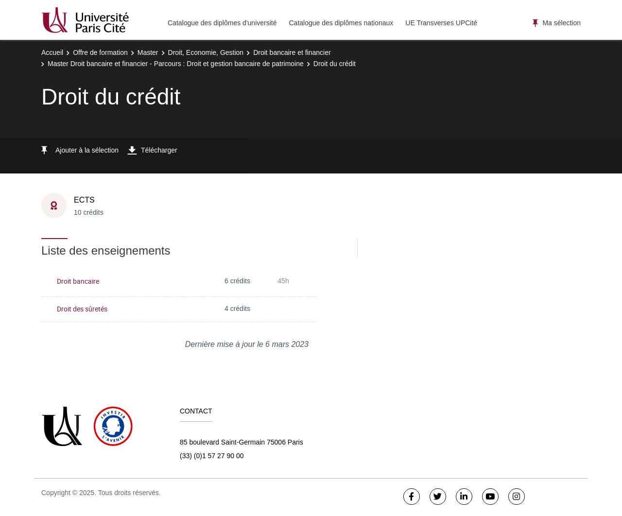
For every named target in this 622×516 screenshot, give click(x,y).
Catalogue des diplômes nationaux (341, 23)
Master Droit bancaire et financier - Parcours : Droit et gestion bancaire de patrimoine (176, 64)
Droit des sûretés (82, 308)
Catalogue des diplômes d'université (222, 23)
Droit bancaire (78, 281)
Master (148, 52)
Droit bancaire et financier (292, 52)
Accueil (52, 52)
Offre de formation (100, 52)
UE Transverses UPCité (441, 23)
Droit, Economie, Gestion (206, 52)
